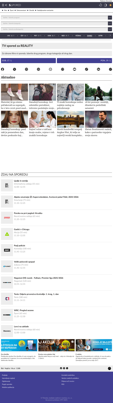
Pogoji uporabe (7, 384)
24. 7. (62, 35)
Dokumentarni (20, 10)
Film (4, 10)
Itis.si (13, 368)
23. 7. (48, 35)
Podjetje (4, 375)
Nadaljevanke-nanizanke (44, 10)
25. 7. (76, 35)
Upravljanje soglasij (8, 378)
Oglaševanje (6, 381)
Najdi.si (7, 368)
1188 (18, 368)
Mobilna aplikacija (8, 387)
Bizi (2, 368)
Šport (11, 10)
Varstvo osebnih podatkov (70, 378)
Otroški (30, 10)
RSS (63, 384)
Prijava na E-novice (68, 381)
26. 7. (89, 35)
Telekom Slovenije (106, 1)
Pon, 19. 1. (106, 61)
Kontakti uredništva (68, 375)
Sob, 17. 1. (7, 61)
